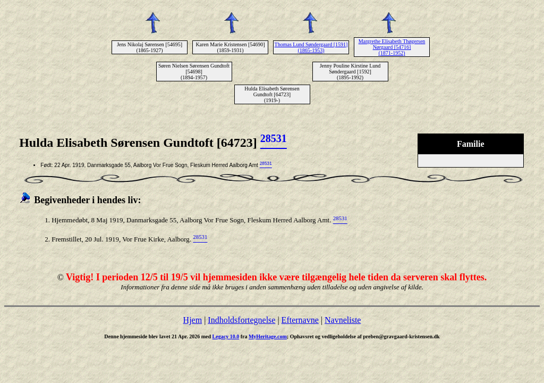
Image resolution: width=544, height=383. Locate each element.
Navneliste (343, 319)
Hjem (192, 319)
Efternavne (300, 319)
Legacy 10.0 (226, 336)
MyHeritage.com (268, 336)
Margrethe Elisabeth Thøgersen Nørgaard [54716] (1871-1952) (392, 47)
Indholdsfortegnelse (241, 319)
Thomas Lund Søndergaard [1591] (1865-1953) (311, 47)
